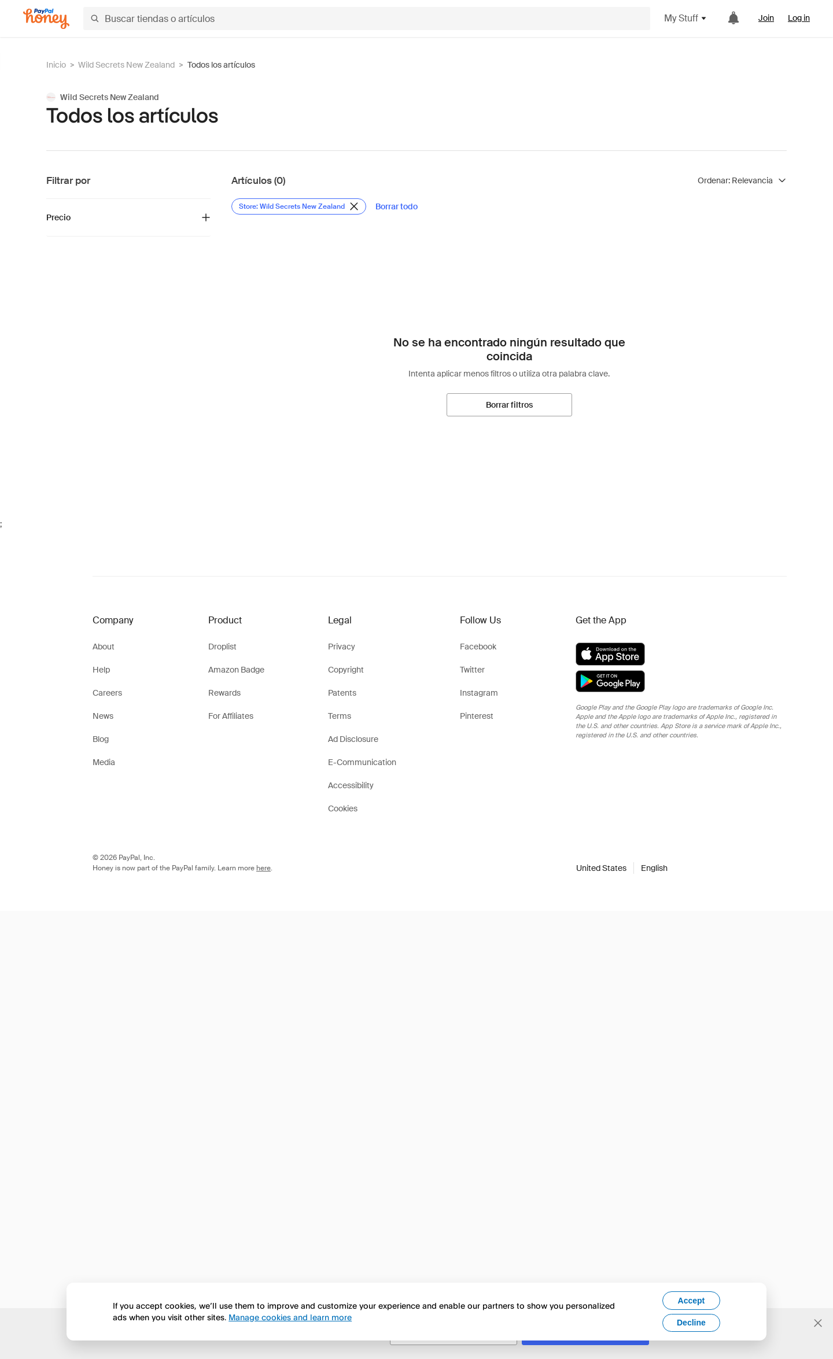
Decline (691, 1322)
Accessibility (351, 785)
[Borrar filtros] (509, 404)
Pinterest (476, 716)
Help (101, 669)
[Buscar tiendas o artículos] (366, 18)
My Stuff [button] (685, 18)
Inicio (56, 64)
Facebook (478, 646)
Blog (101, 739)
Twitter (472, 669)
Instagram (479, 693)
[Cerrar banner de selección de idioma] (818, 1323)
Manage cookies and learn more (290, 1317)
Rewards (224, 693)
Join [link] (766, 18)
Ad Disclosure (353, 739)
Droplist (222, 646)
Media (104, 762)
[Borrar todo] (396, 206)
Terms (339, 716)
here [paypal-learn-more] (263, 868)
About (104, 646)
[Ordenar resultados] (742, 180)
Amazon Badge (236, 669)
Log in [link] (799, 18)
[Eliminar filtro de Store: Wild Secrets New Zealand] (298, 206)
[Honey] (46, 19)
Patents (342, 693)
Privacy (341, 646)
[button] (622, 868)
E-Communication (362, 762)
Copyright (346, 669)
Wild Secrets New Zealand (126, 64)
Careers (107, 693)
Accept (691, 1300)
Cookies (342, 808)
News (103, 716)
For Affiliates (230, 716)
